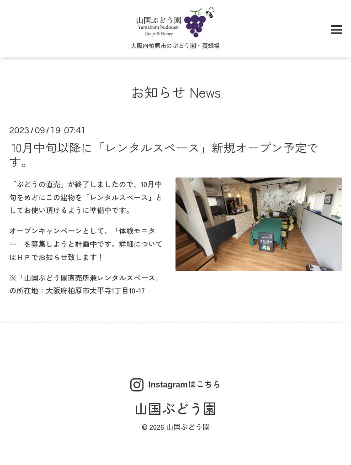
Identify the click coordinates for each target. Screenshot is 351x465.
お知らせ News (176, 92)
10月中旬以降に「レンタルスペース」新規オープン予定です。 (164, 153)
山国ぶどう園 (175, 408)
